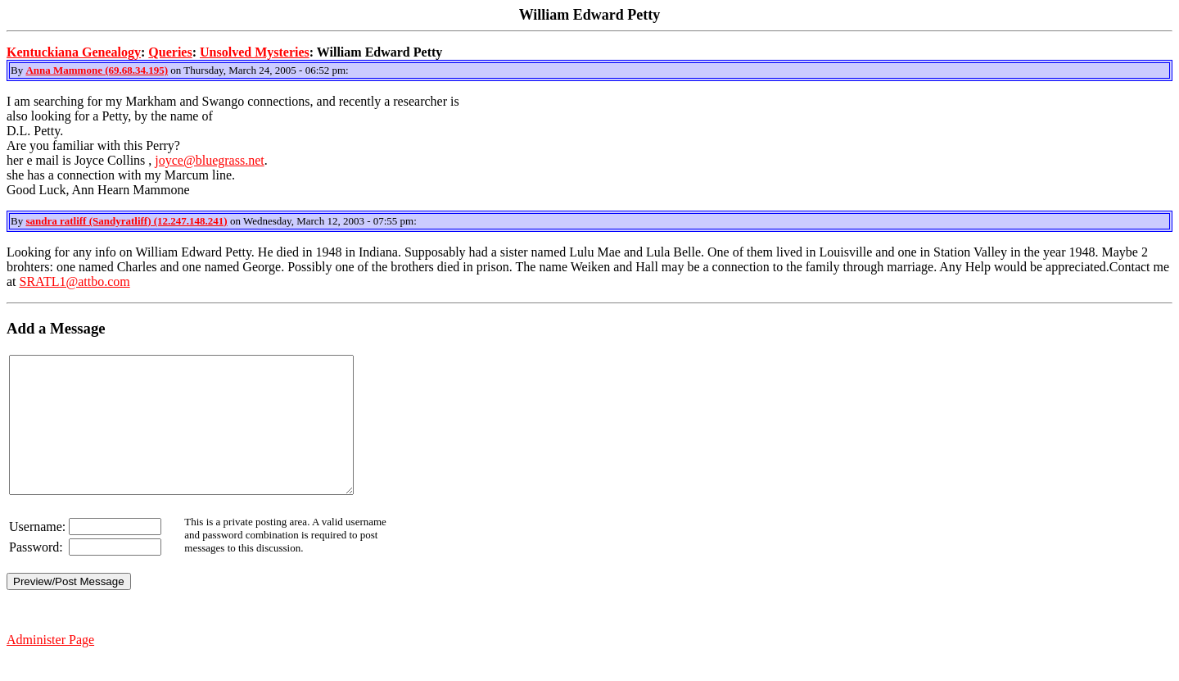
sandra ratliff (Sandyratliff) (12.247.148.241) (126, 221)
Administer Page (50, 667)
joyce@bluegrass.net (209, 160)
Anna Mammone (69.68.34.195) (96, 70)
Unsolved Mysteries (254, 52)
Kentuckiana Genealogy (74, 52)
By (18, 70)
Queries (170, 52)
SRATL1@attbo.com (75, 281)
